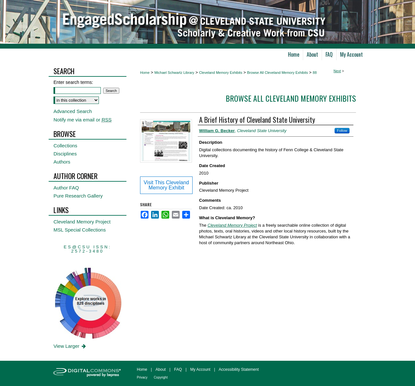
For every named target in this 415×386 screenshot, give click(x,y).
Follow (342, 130)
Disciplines (65, 153)
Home (144, 72)
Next (337, 71)
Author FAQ (66, 187)
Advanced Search (72, 111)
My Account (200, 369)
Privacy (142, 377)
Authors (61, 162)
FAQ (178, 369)
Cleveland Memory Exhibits (220, 72)
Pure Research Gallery (78, 196)
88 (315, 72)
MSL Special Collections (79, 230)
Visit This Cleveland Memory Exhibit (166, 185)
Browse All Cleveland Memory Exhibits (277, 72)
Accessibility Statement (239, 369)
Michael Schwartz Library (174, 72)
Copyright (161, 377)
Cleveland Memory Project (82, 221)
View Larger (70, 346)
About (161, 369)
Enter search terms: (73, 82)
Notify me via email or (82, 119)
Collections (65, 145)
